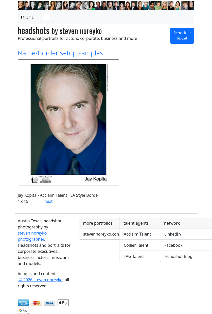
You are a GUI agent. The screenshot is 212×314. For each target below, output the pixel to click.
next (48, 201)
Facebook (173, 245)
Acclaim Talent (137, 234)
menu (28, 16)
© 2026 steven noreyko (40, 280)
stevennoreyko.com (101, 234)
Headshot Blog (178, 256)
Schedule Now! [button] (182, 36)
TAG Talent (134, 256)
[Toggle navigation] (47, 17)
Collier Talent (136, 245)
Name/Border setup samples (60, 52)
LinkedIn (172, 234)
